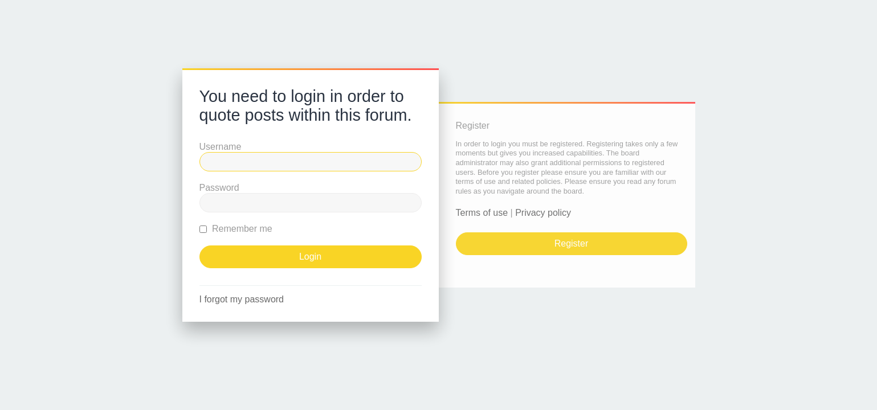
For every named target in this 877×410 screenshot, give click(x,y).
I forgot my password (241, 299)
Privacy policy (543, 213)
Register (571, 243)
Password (219, 187)
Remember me (235, 228)
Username (220, 146)
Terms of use (482, 213)
